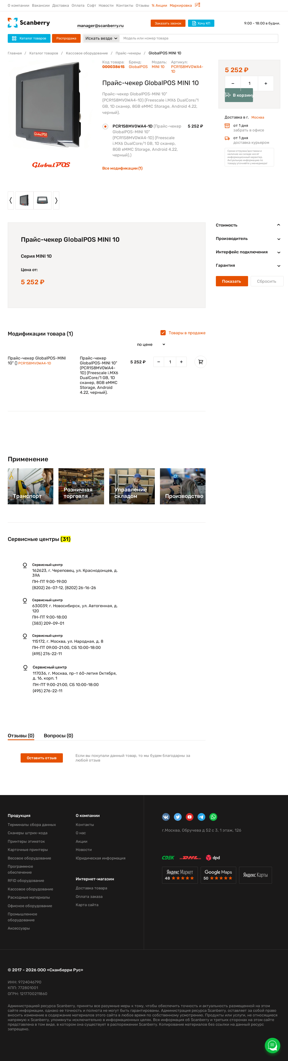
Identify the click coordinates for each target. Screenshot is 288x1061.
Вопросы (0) (65, 736)
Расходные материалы (29, 897)
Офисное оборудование (30, 906)
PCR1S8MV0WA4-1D (36, 363)
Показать (232, 281)
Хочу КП (201, 23)
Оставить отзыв (42, 758)
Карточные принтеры (28, 849)
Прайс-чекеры (135, 53)
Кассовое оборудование (92, 53)
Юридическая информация (100, 858)
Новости (106, 5)
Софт (91, 5)
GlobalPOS (138, 66)
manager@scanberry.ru (100, 25)
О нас (81, 833)
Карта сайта (87, 905)
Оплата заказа (89, 896)
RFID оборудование (26, 880)
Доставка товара (91, 888)
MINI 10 (158, 66)
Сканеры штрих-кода (27, 833)
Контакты (124, 5)
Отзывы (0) (22, 736)
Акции (81, 841)
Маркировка (185, 5)
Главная (15, 53)
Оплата (78, 5)
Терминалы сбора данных (32, 824)
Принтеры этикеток (26, 841)
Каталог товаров (46, 53)
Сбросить (267, 281)
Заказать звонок (168, 23)
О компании (18, 5)
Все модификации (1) (123, 168)
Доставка (60, 5)
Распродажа (66, 38)
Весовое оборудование (29, 858)
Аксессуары (19, 928)
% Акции (159, 5)
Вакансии (41, 5)
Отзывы (142, 5)
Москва (258, 125)
